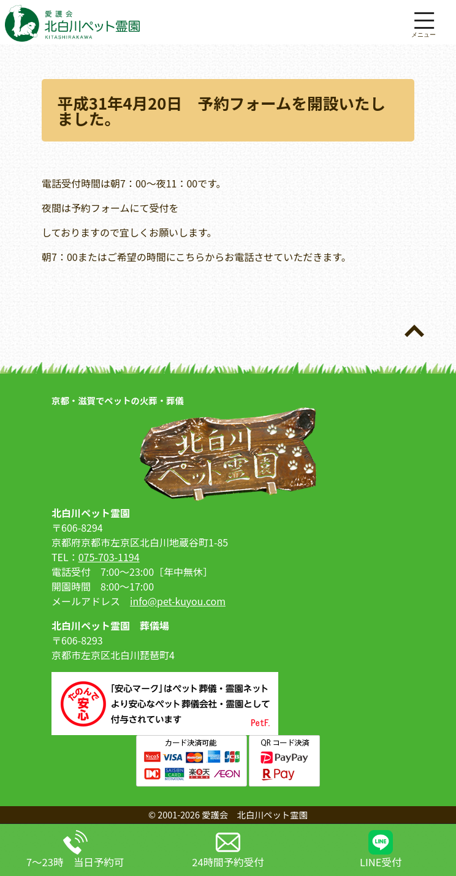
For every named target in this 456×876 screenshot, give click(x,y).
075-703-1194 (109, 556)
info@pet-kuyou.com (178, 601)
